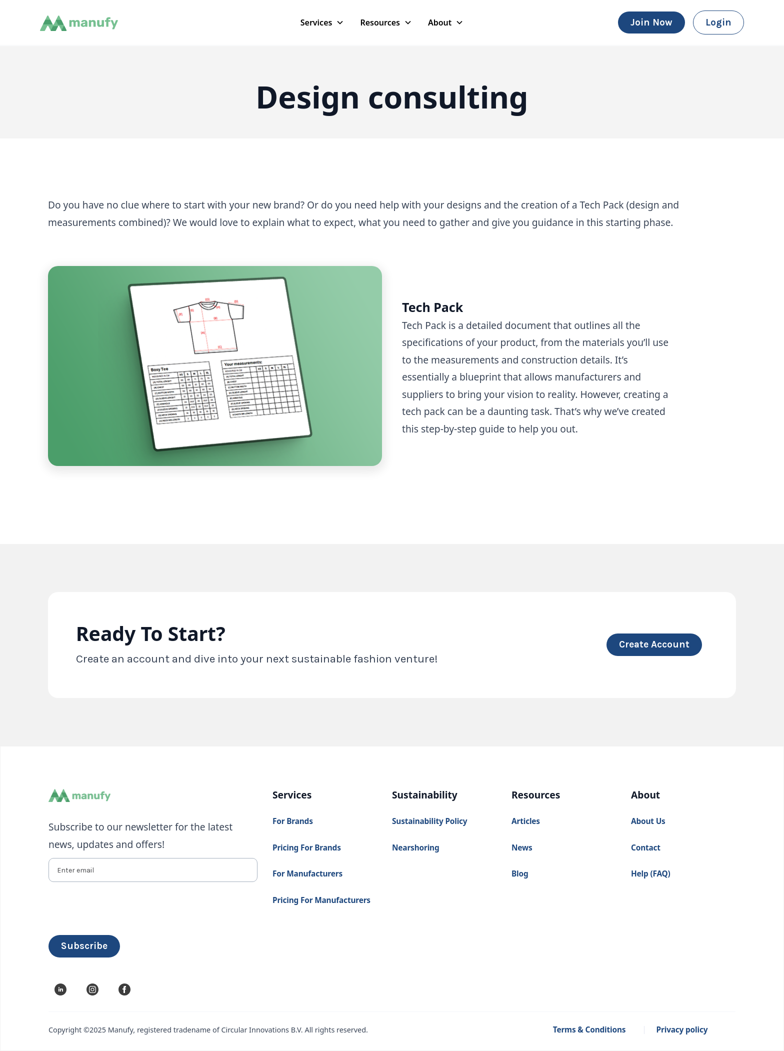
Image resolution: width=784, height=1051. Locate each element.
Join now (651, 22)
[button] (322, 22)
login (719, 22)
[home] (97, 23)
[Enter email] (153, 870)
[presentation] (124, 906)
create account (654, 644)
